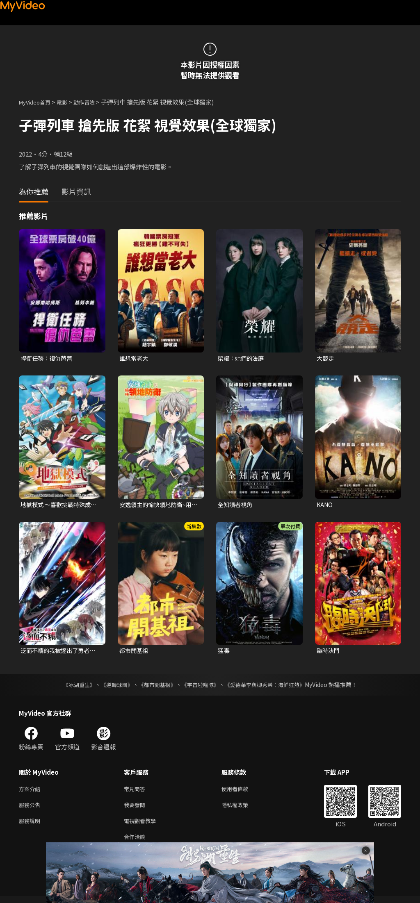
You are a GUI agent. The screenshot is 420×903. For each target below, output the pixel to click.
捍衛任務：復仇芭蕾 (48, 358)
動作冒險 (93, 102)
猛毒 (224, 652)
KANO (325, 505)
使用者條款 (241, 791)
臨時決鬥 (329, 652)
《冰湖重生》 (72, 686)
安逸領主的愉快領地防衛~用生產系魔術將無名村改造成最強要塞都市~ (157, 505)
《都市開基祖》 (155, 686)
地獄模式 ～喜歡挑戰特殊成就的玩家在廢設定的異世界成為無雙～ (58, 505)
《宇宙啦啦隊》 (201, 686)
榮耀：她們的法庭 (242, 358)
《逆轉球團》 (112, 686)
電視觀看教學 (142, 825)
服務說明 (31, 825)
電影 (68, 102)
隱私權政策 (241, 808)
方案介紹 (31, 791)
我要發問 (136, 808)
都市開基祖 (134, 652)
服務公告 (31, 808)
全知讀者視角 (236, 505)
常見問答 (136, 791)
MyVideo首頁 (37, 102)
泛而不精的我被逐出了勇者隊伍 (57, 652)
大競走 (326, 358)
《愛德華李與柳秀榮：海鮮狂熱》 (270, 686)
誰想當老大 (134, 358)
